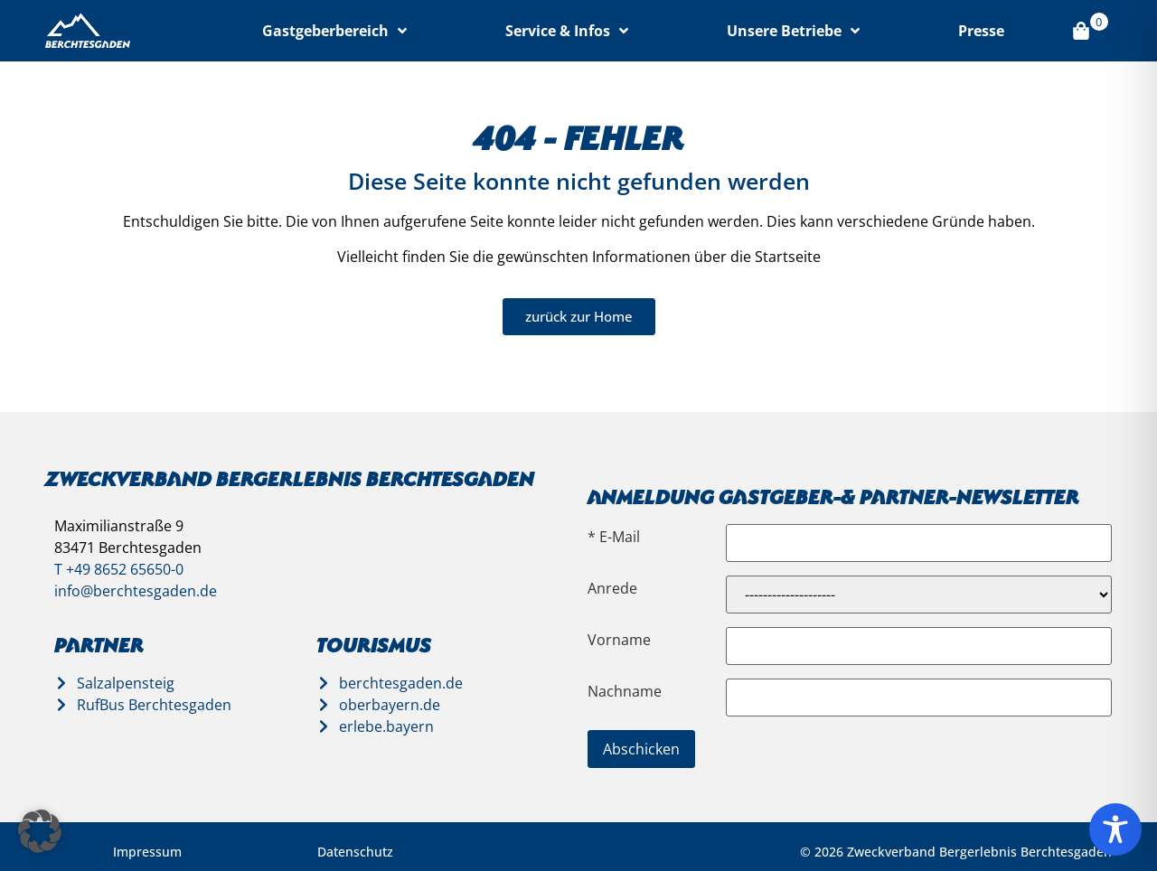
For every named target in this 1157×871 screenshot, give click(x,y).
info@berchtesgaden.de (135, 591)
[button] (40, 831)
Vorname (619, 639)
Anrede (612, 588)
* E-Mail (614, 536)
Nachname (625, 691)
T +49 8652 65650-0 (118, 569)
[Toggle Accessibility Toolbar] (1115, 829)
